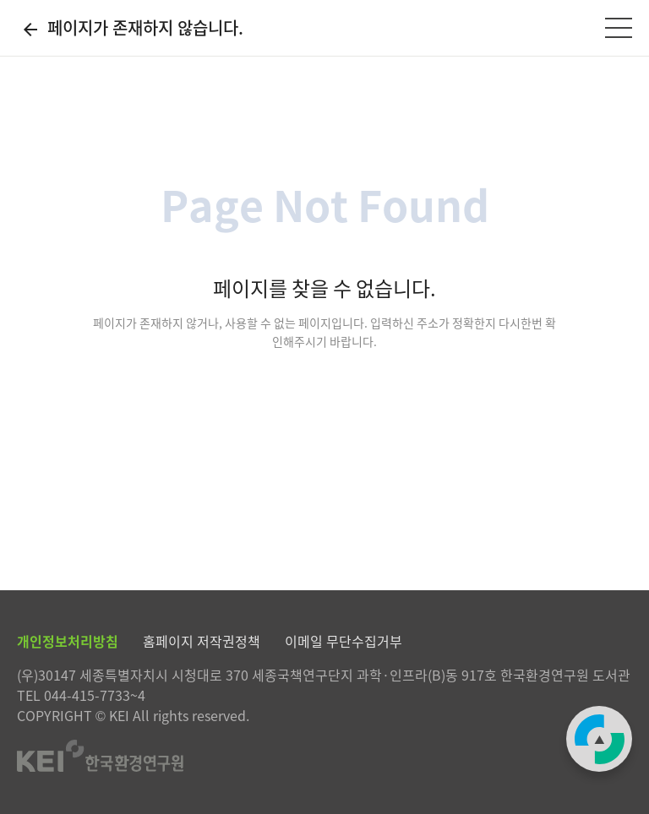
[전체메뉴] (618, 28)
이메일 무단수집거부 (343, 641)
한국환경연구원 (324, 756)
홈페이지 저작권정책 (201, 641)
